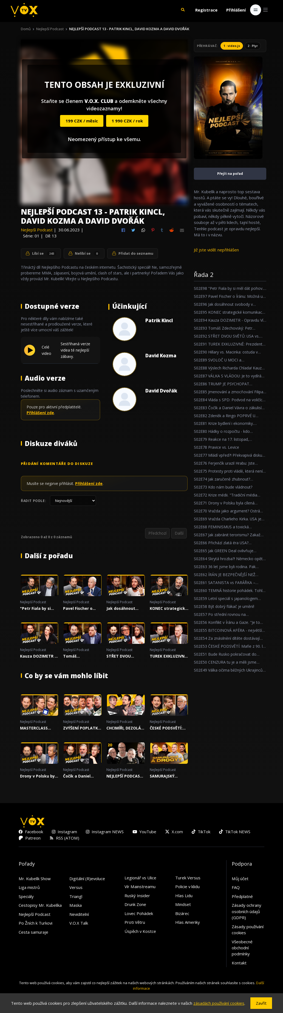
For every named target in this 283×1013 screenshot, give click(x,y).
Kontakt (239, 963)
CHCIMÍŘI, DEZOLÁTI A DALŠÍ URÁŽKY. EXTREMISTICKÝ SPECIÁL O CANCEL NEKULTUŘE (125, 728)
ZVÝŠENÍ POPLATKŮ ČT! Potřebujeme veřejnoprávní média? (82, 728)
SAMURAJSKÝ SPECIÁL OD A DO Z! (168, 776)
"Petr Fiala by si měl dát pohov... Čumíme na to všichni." (36, 609)
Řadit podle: (33, 500)
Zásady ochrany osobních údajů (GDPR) (246, 912)
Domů (26, 28)
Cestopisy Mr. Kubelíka (40, 905)
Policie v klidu (187, 887)
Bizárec (182, 914)
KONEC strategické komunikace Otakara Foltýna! (169, 609)
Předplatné (242, 897)
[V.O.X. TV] (24, 10)
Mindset (183, 905)
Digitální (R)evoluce (87, 879)
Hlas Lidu (184, 896)
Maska (75, 905)
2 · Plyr (253, 46)
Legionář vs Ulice (140, 878)
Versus (76, 888)
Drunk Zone (135, 905)
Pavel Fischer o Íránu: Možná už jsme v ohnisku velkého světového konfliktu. (81, 609)
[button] (182, 9)
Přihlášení (236, 10)
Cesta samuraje (33, 932)
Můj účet (240, 879)
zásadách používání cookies (218, 1003)
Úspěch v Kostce (140, 931)
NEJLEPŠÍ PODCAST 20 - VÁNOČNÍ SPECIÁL (124, 776)
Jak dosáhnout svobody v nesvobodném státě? (120, 609)
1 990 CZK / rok (127, 121)
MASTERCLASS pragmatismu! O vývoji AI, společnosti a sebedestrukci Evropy (36, 728)
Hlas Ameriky (187, 922)
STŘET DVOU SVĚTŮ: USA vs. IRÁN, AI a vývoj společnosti (121, 657)
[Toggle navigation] (255, 9)
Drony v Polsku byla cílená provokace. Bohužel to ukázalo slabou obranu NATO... (39, 776)
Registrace (206, 10)
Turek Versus (187, 878)
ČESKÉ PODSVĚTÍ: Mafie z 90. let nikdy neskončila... (168, 728)
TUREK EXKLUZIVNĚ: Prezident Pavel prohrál (169, 657)
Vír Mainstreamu (139, 887)
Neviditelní (79, 914)
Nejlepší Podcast (50, 28)
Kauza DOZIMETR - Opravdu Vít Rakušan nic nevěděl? (38, 657)
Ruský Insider (137, 896)
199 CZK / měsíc (82, 121)
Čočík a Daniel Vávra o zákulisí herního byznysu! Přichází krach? (80, 776)
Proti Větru (134, 922)
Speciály (26, 897)
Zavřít (261, 1003)
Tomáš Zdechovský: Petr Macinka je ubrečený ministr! (80, 657)
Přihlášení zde (40, 412)
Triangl (75, 897)
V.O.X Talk (78, 923)
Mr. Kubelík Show (35, 879)
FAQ (236, 888)
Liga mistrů (29, 888)
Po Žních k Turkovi (35, 923)
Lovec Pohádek (138, 914)
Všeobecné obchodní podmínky (242, 948)
